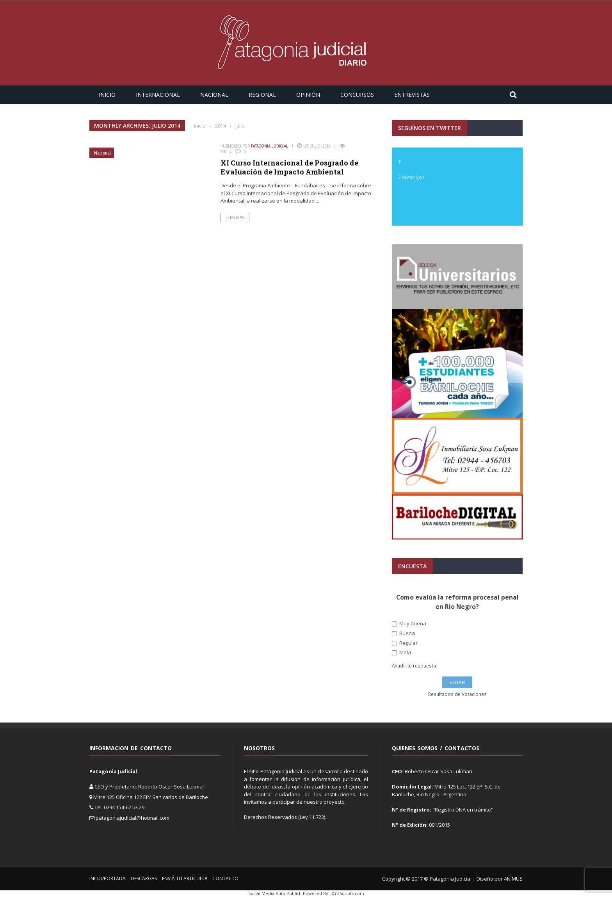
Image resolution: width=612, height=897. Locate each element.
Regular (405, 643)
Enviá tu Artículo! (184, 878)
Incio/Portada (107, 878)
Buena (403, 633)
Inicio (107, 94)
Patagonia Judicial (269, 146)
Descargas (144, 878)
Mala (401, 652)
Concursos (357, 94)
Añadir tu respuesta (414, 666)
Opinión (308, 94)
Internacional (158, 94)
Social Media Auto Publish (275, 893)
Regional (262, 94)
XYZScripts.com (348, 893)
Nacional (214, 94)
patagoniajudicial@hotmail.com (132, 817)
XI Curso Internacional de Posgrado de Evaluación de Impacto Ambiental (289, 167)
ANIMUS (513, 878)
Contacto (225, 878)
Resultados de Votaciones (457, 694)
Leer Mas (235, 217)
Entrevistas (412, 94)
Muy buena (409, 623)
